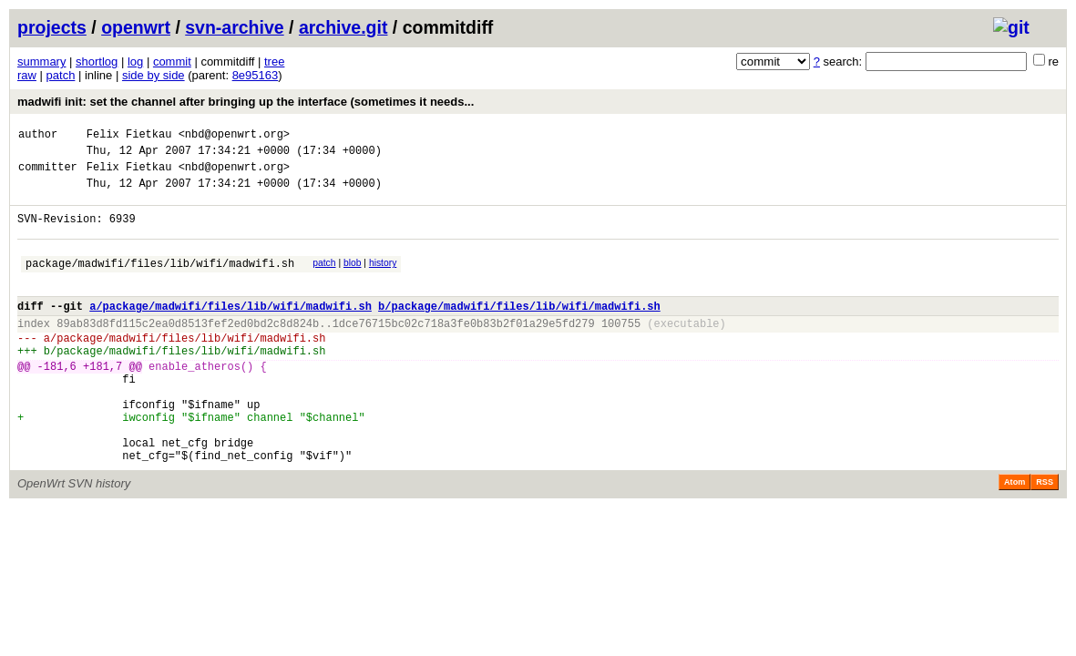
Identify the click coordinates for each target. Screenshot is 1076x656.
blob (352, 279)
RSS (1044, 536)
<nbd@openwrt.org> (234, 136)
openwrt (135, 27)
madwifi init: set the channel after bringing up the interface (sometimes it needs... (245, 101)
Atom (1014, 536)
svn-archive (234, 27)
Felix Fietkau (129, 136)
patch (61, 75)
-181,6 (57, 401)
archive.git (343, 27)
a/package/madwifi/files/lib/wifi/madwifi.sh (230, 330)
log (135, 61)
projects (52, 27)
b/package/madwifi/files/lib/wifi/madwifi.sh (519, 330)
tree (274, 61)
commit (172, 61)
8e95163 (255, 75)
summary (41, 61)
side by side (153, 75)
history (382, 279)
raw (26, 75)
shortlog (97, 61)
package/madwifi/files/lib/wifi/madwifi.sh (160, 282)
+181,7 (102, 401)
